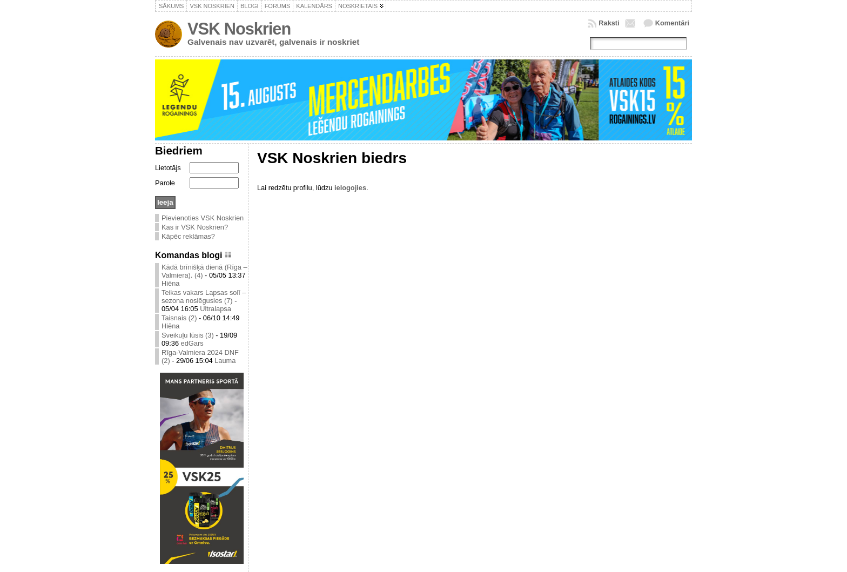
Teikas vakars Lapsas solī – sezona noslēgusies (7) (204, 296)
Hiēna (170, 283)
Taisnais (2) (179, 318)
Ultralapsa (215, 309)
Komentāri (672, 23)
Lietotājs (168, 168)
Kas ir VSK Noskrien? (195, 227)
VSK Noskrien (239, 28)
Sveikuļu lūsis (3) (188, 335)
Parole (165, 183)
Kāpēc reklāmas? (188, 236)
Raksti (609, 23)
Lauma (225, 360)
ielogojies (350, 188)
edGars (192, 343)
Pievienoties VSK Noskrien (203, 218)
